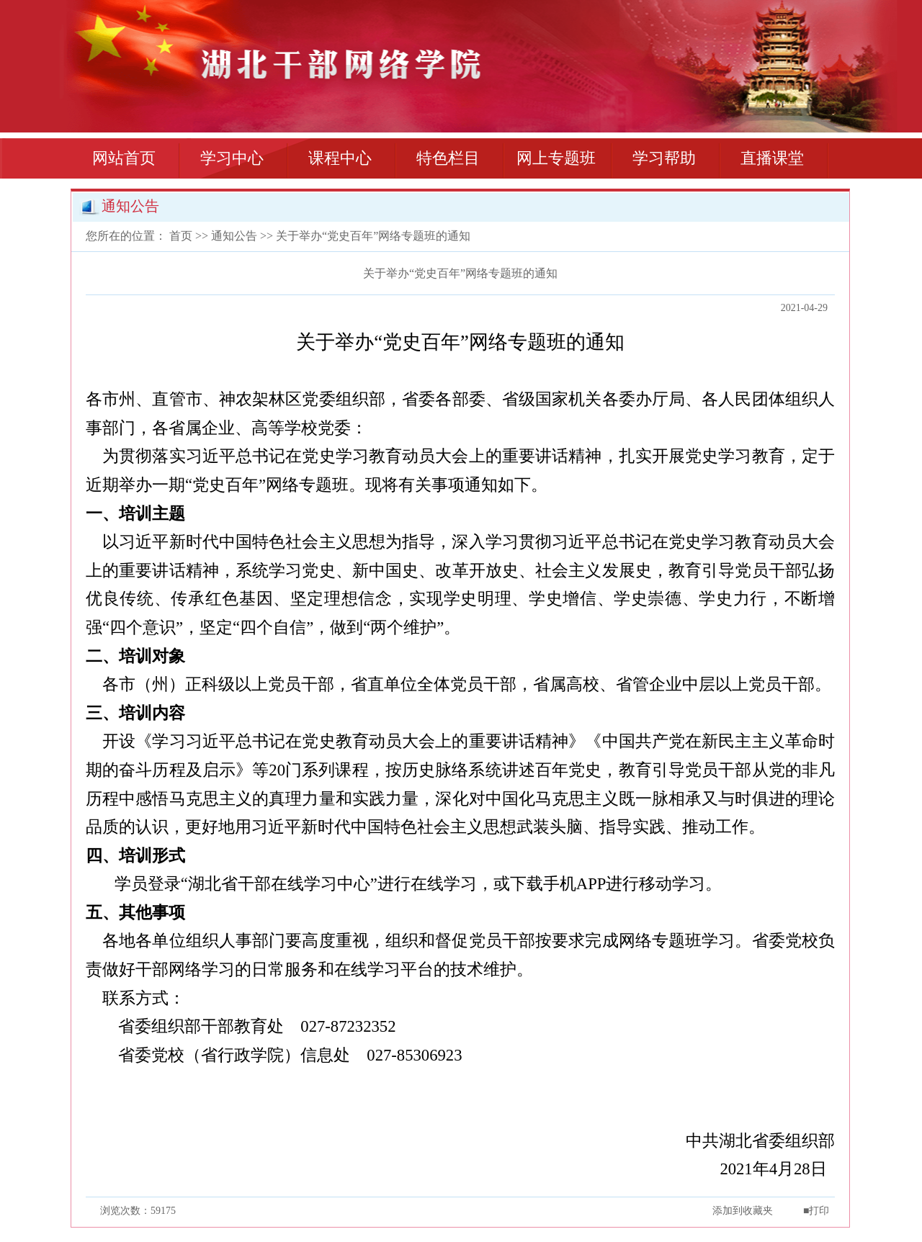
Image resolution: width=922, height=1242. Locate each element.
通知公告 (234, 236)
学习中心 (232, 158)
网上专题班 (556, 158)
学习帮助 (664, 158)
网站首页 (124, 158)
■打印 (816, 1210)
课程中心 (340, 158)
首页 (180, 236)
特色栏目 (448, 158)
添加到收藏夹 (742, 1210)
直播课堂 (772, 158)
